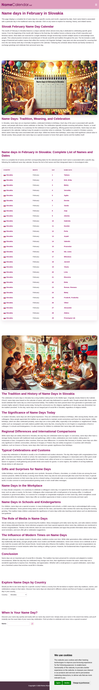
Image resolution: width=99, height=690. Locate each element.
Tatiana (66, 175)
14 (53, 241)
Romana (73, 287)
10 (53, 221)
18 (53, 262)
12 (53, 231)
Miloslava (67, 257)
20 (53, 272)
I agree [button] (58, 683)
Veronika (67, 190)
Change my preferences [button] (81, 683)
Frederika (74, 297)
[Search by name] (32, 623)
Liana (69, 252)
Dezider (67, 226)
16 (53, 252)
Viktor (66, 303)
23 (53, 287)
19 (53, 267)
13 (53, 236)
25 (53, 297)
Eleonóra (67, 277)
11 (53, 226)
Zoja (65, 211)
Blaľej (66, 185)
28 (53, 313)
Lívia (66, 272)
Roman (66, 287)
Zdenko (67, 216)
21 (53, 277)
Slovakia (9, 175)
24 (53, 292)
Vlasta (66, 267)
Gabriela (67, 221)
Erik (65, 180)
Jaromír (67, 262)
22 (53, 282)
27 (53, 308)
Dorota (66, 200)
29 (53, 318)
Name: (4, 623)
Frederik (67, 297)
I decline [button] (66, 683)
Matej (66, 292)
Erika (70, 180)
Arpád (66, 236)
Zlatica (66, 313)
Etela (66, 282)
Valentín (67, 241)
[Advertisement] (49, 53)
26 (53, 303)
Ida (65, 252)
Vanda (66, 205)
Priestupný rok (69, 318)
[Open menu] (96, 4)
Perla (66, 231)
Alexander (68, 308)
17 (53, 257)
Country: (5, 595)
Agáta (66, 195)
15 (53, 246)
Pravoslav (68, 246)
